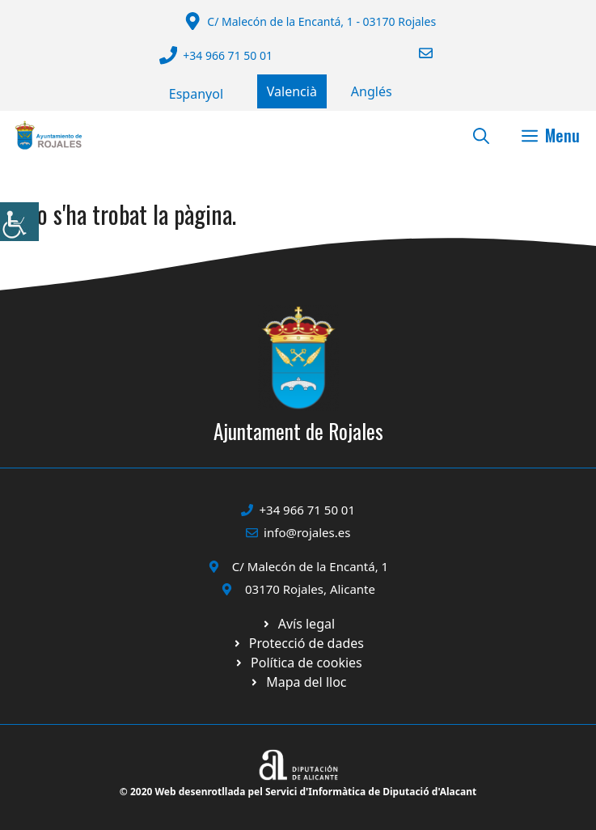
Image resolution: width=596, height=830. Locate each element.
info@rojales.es (307, 532)
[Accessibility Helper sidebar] (19, 221)
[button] (481, 135)
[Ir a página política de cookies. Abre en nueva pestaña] (298, 643)
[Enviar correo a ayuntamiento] (416, 53)
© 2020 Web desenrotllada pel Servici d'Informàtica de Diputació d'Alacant (298, 791)
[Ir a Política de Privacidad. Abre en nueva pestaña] (298, 623)
